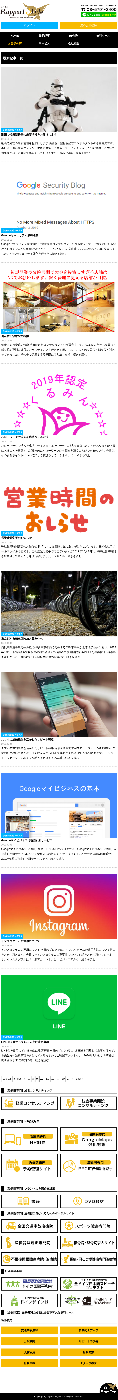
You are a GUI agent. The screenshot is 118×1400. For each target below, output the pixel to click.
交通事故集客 (29, 1330)
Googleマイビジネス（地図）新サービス (26, 840)
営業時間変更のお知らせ (16, 537)
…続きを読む (81, 152)
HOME (15, 35)
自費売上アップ (88, 1330)
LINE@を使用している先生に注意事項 (25, 1042)
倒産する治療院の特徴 (15, 336)
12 (52, 1078)
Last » (79, 1078)
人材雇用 (29, 1352)
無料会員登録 (88, 25)
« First (17, 1078)
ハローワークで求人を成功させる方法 (24, 437)
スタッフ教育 (88, 1363)
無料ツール (103, 35)
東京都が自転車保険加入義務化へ (22, 638)
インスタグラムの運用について (20, 941)
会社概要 (73, 43)
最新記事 (44, 35)
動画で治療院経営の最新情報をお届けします (29, 134)
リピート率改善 (88, 1341)
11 (47, 1078)
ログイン (29, 25)
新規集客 (29, 1363)
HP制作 (73, 35)
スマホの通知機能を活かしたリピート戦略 (27, 739)
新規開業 (88, 1352)
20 (63, 1078)
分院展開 (29, 1341)
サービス (44, 43)
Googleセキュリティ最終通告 (19, 235)
